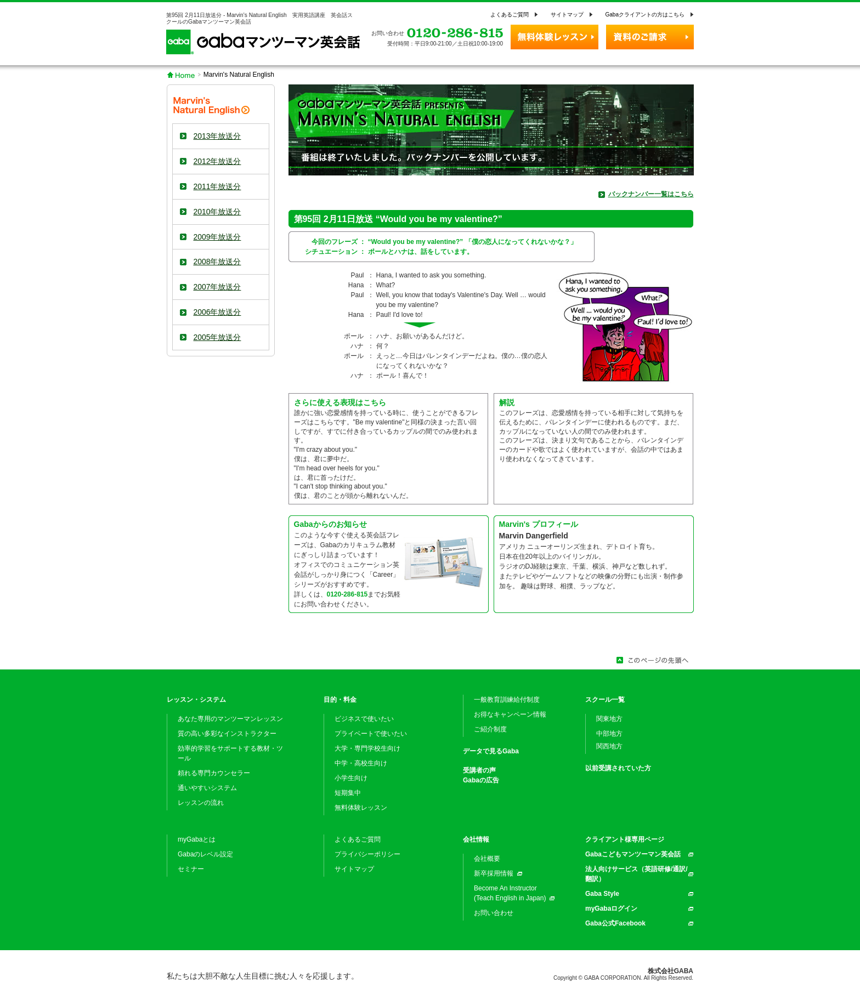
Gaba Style (602, 894)
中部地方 (609, 733)
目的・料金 (340, 699)
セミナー (191, 869)
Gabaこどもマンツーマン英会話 (633, 854)
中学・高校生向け (361, 763)
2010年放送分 (217, 211)
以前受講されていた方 (618, 768)
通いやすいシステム (207, 788)
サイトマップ (567, 15)
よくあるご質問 (509, 15)
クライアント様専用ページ (624, 839)
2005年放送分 (217, 337)
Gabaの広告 (481, 780)
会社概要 (487, 858)
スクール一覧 (605, 699)
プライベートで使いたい (371, 733)
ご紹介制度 (490, 729)
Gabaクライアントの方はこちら (645, 15)
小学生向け (351, 778)
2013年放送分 (217, 136)
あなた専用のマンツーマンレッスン (230, 719)
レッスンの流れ (201, 803)
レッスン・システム (196, 699)
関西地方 (609, 746)
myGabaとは (197, 839)
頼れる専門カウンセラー (214, 773)
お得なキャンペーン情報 (510, 714)
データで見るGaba (491, 751)
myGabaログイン (611, 908)
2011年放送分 (217, 186)
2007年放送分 (217, 286)
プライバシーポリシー (367, 854)
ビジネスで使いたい (364, 719)
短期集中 (348, 793)
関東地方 (609, 719)
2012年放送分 (217, 161)
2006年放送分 (217, 312)
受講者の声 (479, 770)
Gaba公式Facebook (615, 923)
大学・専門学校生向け (367, 748)
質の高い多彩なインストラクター (227, 733)
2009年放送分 (217, 236)
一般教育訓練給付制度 (507, 699)
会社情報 (476, 839)
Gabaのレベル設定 (205, 854)
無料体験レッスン (361, 807)
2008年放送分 (217, 261)
